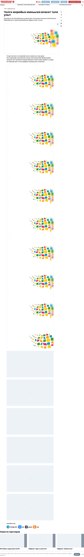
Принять (77, 554)
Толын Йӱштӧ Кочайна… (44, 4)
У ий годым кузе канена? (65, 4)
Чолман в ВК (46, 1)
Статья (2, 5)
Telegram (64, 1)
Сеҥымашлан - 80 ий (75, 1)
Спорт (5, 8)
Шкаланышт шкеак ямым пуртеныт (26, 4)
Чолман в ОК (55, 1)
